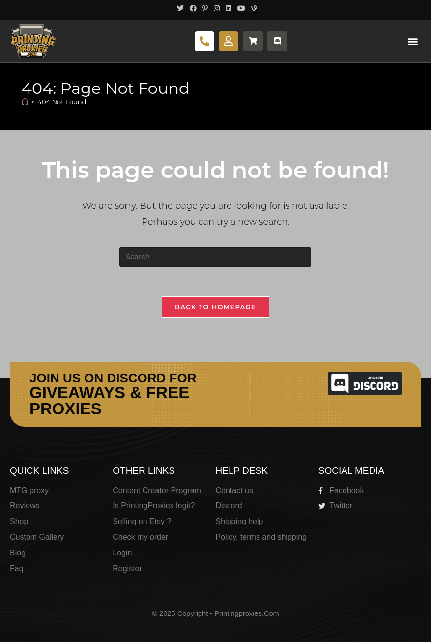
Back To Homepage (215, 307)
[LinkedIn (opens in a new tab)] (228, 8)
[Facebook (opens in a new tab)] (193, 8)
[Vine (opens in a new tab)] (252, 8)
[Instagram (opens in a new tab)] (217, 8)
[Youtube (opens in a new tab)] (241, 8)
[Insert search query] (215, 257)
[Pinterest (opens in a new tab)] (205, 8)
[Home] (25, 102)
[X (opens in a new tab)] (180, 8)
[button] (413, 41)
